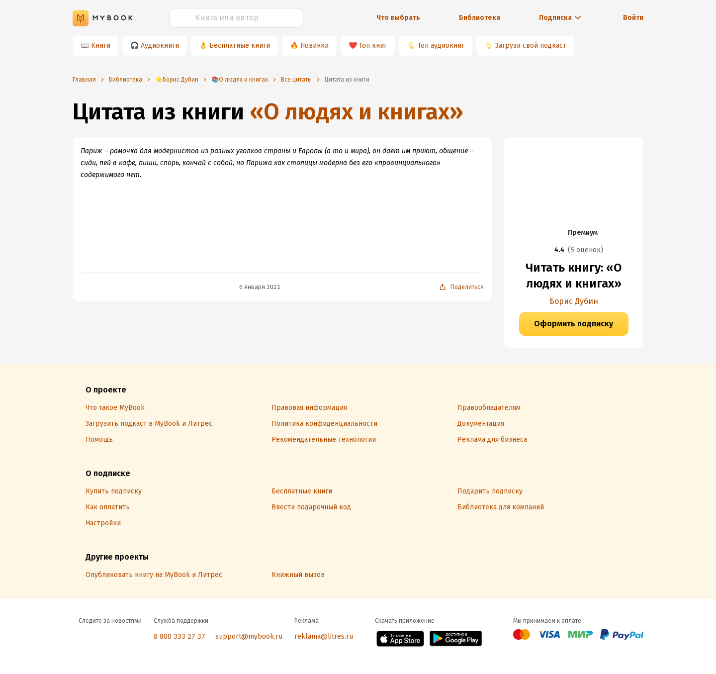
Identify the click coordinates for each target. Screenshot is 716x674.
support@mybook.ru (248, 636)
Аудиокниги (160, 45)
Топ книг (373, 45)
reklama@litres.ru (323, 636)
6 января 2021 (259, 287)
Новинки (314, 45)
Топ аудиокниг (441, 45)
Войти (633, 17)
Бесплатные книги (239, 45)
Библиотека (479, 17)
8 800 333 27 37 (179, 636)
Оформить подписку (573, 323)
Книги (100, 45)
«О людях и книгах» (356, 111)
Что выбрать (398, 17)
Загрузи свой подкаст (530, 45)
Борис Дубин (573, 301)
